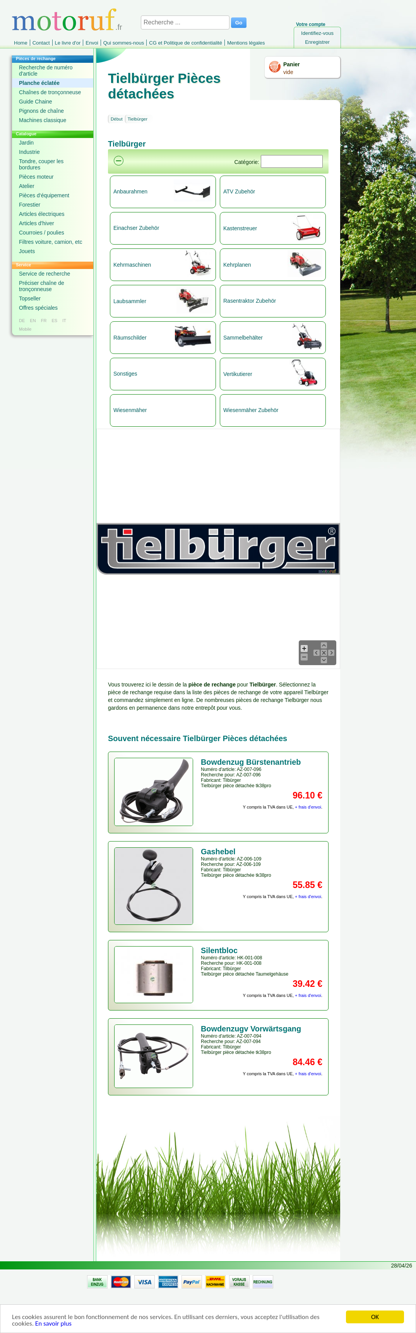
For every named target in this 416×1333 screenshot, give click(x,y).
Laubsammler (129, 301)
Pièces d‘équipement (44, 195)
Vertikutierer (237, 374)
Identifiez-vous (317, 33)
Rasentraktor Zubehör (249, 301)
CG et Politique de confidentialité (185, 43)
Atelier (26, 186)
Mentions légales (246, 43)
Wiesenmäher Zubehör (250, 410)
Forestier (29, 205)
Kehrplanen (237, 265)
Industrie (29, 152)
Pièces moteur (36, 177)
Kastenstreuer (240, 228)
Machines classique (42, 120)
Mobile (25, 329)
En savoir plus (53, 1324)
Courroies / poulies (41, 232)
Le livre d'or (68, 43)
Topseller (30, 298)
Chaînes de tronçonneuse (50, 92)
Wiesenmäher (130, 410)
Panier (291, 64)
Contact (41, 43)
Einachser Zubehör (136, 228)
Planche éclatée (39, 83)
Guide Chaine (35, 101)
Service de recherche (44, 274)
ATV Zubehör (239, 191)
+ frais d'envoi (308, 807)
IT (64, 320)
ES (54, 320)
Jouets (27, 251)
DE (22, 320)
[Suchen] (292, 161)
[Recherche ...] (185, 22)
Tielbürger (137, 119)
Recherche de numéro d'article (46, 70)
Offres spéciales (38, 308)
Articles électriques (42, 214)
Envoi (92, 43)
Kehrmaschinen (132, 265)
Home (20, 43)
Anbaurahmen (130, 191)
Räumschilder (130, 338)
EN (33, 320)
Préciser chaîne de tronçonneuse (41, 286)
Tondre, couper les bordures (41, 164)
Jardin (26, 143)
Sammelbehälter (243, 338)
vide (288, 72)
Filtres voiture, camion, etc (50, 242)
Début (117, 119)
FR (44, 320)
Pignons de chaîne (41, 111)
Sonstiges (125, 374)
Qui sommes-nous (123, 43)
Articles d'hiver (36, 223)
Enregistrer (317, 42)
